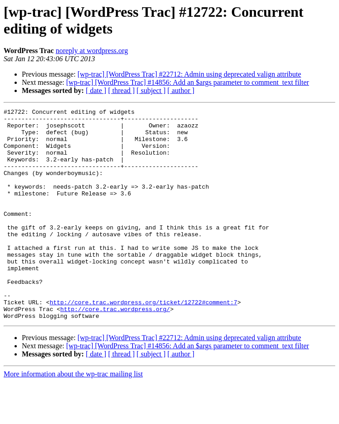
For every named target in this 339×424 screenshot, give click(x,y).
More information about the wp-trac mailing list (73, 416)
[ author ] (181, 90)
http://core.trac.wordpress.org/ (115, 350)
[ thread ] (121, 90)
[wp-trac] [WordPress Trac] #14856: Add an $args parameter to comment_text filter (187, 82)
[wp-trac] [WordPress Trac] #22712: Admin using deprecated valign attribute (189, 74)
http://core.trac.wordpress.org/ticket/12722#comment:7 (143, 341)
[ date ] (96, 90)
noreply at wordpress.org (92, 50)
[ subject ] (151, 90)
